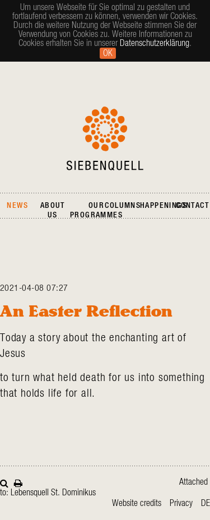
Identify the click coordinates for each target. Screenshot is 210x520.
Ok (108, 53)
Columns (123, 206)
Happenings (163, 206)
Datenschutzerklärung (154, 43)
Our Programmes (96, 210)
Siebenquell (105, 138)
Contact (192, 206)
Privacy (181, 503)
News (17, 206)
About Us (52, 210)
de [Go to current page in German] (205, 503)
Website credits (136, 503)
